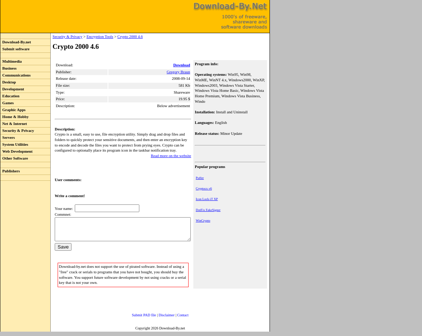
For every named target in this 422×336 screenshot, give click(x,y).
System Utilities (14, 144)
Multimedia (11, 61)
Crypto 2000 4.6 (115, 37)
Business (8, 68)
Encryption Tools (84, 37)
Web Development (16, 151)
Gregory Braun (179, 72)
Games (7, 103)
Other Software (14, 158)
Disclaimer (159, 319)
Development (12, 89)
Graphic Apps (13, 110)
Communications (15, 75)
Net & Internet (13, 124)
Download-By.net (15, 42)
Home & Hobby (14, 117)
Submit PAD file (137, 319)
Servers (7, 138)
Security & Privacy (17, 131)
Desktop (8, 82)
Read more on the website (171, 156)
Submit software (15, 49)
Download (182, 65)
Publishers (10, 171)
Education (9, 96)
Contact (175, 319)
